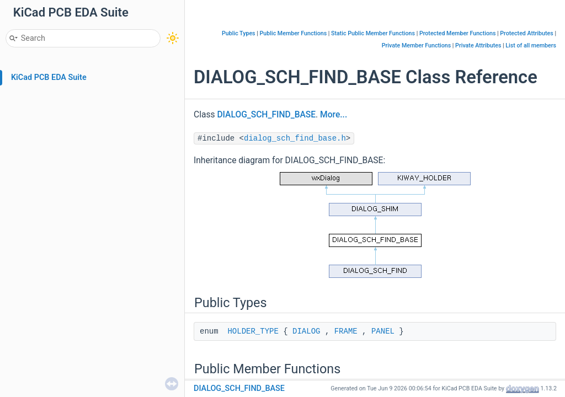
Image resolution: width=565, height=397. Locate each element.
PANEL (383, 331)
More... (333, 115)
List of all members (530, 45)
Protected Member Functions (457, 33)
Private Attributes (478, 45)
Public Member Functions (293, 33)
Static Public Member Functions (373, 33)
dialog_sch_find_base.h (295, 138)
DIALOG (306, 331)
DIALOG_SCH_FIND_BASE (266, 115)
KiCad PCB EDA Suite (49, 77)
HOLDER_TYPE (252, 331)
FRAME (346, 331)
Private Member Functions (416, 45)
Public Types (238, 33)
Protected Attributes (526, 33)
